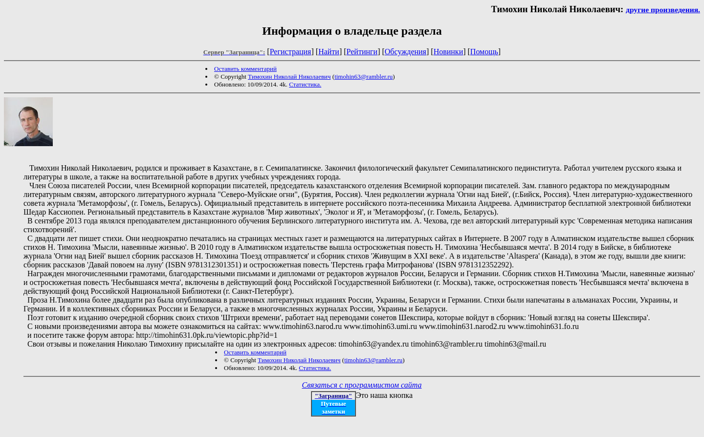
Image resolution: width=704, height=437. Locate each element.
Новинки (448, 51)
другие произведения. (663, 9)
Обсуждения (405, 51)
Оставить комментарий (245, 68)
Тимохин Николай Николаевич (289, 76)
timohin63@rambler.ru (363, 76)
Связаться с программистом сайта (362, 385)
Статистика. (305, 84)
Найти (328, 51)
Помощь (484, 51)
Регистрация (290, 51)
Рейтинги (362, 51)
